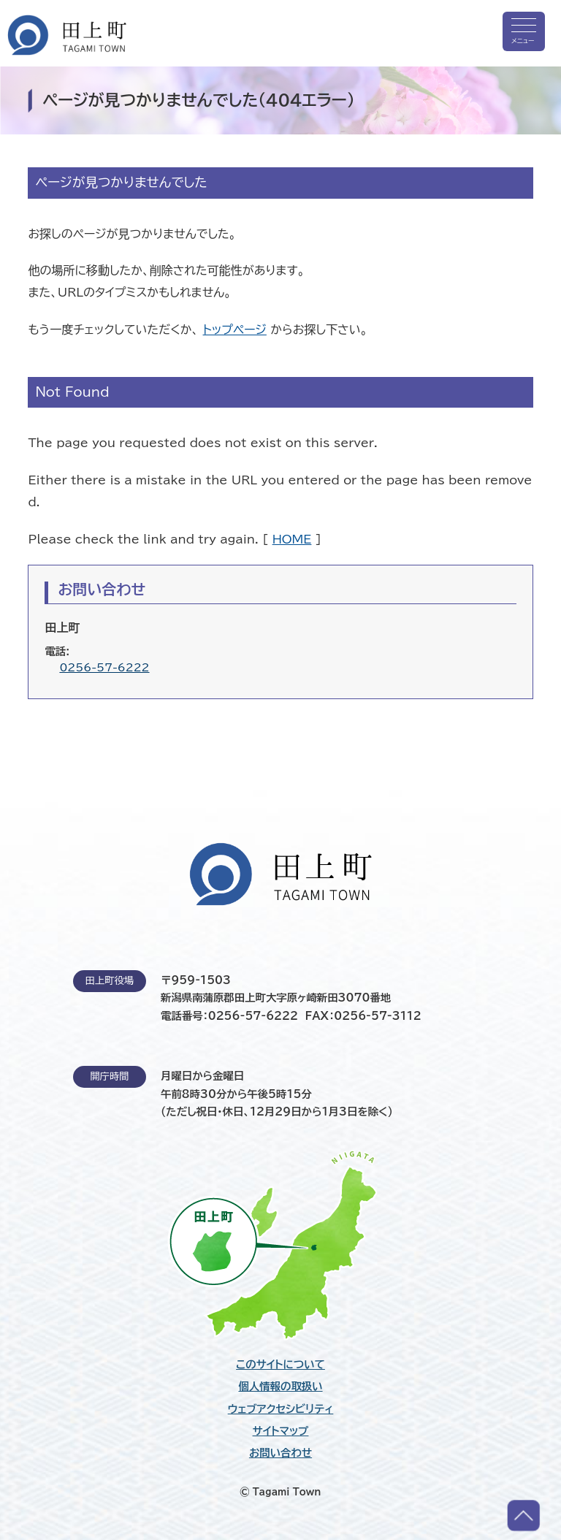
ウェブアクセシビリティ (281, 1409)
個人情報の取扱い (280, 1386)
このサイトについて (280, 1365)
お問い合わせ (280, 1453)
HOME (292, 539)
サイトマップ (281, 1431)
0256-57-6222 (104, 667)
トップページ (235, 329)
